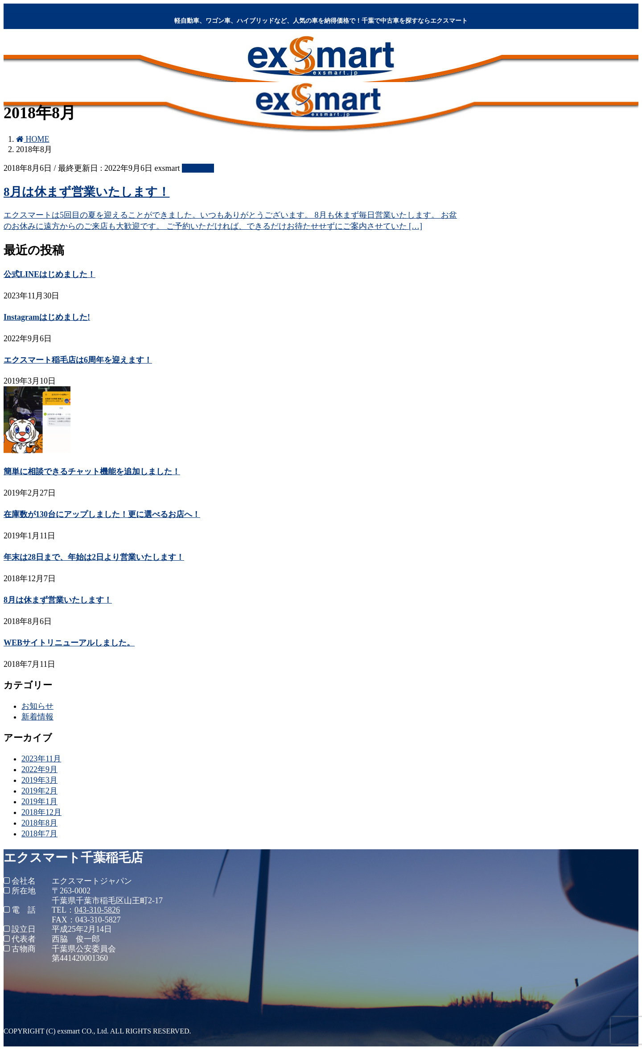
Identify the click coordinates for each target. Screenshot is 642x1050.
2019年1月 (39, 801)
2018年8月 (39, 823)
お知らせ (198, 168)
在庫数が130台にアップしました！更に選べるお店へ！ (102, 514)
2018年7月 (39, 833)
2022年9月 (39, 769)
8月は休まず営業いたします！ (87, 191)
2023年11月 (41, 758)
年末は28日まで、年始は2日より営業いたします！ (94, 557)
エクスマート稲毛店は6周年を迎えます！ (78, 360)
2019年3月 (39, 780)
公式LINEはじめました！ (49, 274)
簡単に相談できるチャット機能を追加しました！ (92, 471)
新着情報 (37, 716)
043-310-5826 (97, 909)
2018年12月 (41, 812)
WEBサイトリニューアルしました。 (69, 642)
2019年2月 (39, 790)
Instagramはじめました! (47, 317)
